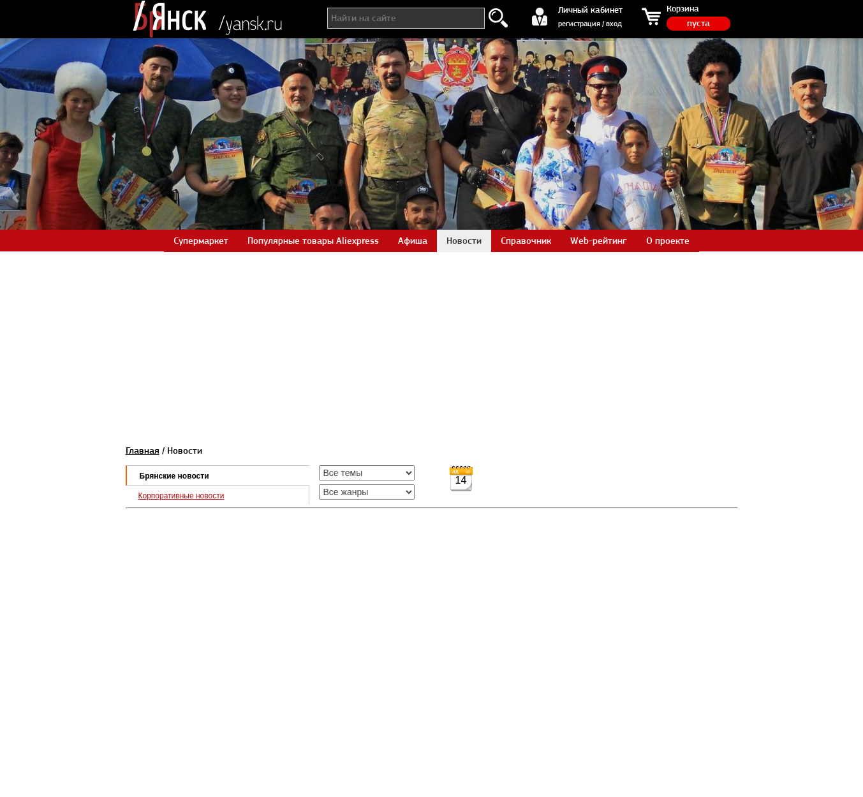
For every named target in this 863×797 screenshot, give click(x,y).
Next (846, 198)
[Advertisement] (432, 340)
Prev (16, 198)
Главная (142, 450)
